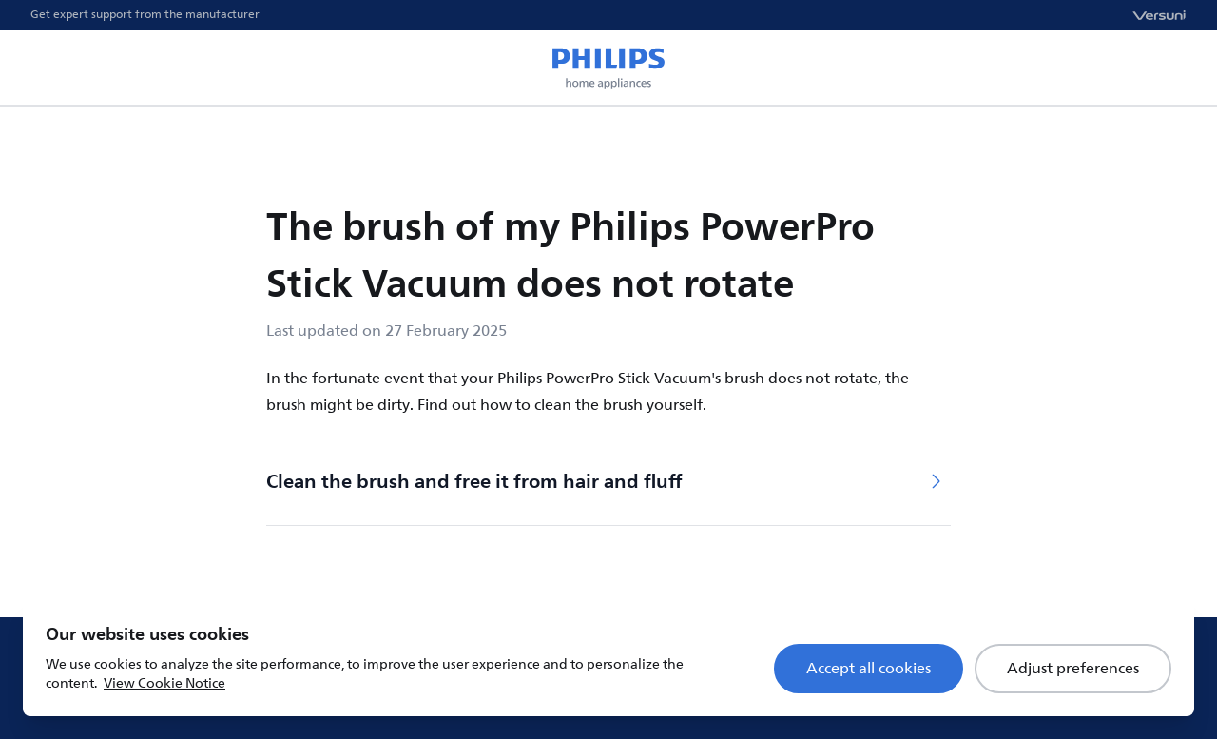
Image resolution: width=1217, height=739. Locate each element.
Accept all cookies (868, 668)
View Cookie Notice (164, 683)
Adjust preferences (1073, 668)
